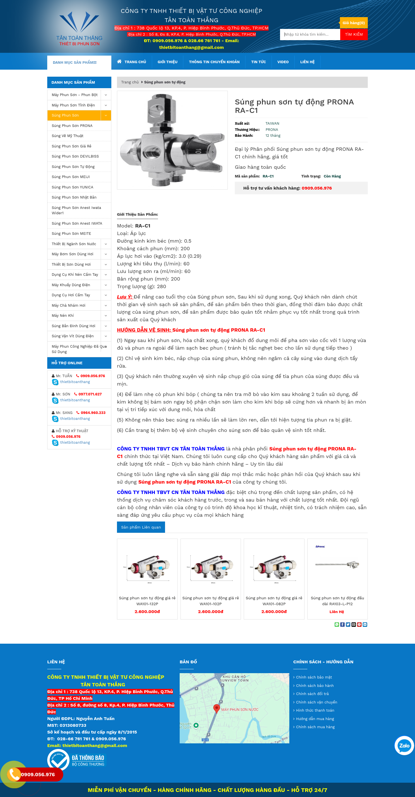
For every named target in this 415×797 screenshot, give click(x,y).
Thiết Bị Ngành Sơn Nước (81, 244)
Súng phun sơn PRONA (72, 126)
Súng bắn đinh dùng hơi (81, 326)
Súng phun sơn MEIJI (71, 177)
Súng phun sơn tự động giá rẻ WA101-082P (274, 601)
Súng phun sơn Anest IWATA (77, 223)
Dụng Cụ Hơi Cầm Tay (81, 295)
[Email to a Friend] (354, 624)
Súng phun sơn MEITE (71, 233)
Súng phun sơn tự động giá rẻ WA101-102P (210, 601)
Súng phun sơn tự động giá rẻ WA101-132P (147, 601)
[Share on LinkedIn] (365, 624)
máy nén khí (81, 316)
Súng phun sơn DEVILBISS (75, 156)
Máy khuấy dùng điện (81, 285)
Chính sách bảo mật (314, 677)
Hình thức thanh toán (315, 710)
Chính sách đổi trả (312, 694)
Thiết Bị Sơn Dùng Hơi (81, 264)
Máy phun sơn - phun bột (81, 95)
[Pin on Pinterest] (359, 624)
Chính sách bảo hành (315, 686)
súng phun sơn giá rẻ (71, 146)
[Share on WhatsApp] (337, 624)
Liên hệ (307, 62)
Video (283, 62)
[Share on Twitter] (348, 624)
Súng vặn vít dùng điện (81, 336)
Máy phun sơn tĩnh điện (81, 105)
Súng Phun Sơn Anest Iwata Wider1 (76, 210)
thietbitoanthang (71, 382)
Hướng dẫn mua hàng (315, 719)
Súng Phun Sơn (81, 115)
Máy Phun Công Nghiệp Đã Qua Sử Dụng (81, 347)
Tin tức (258, 62)
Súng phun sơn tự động (73, 167)
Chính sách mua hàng (315, 727)
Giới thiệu (167, 62)
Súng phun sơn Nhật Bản (74, 197)
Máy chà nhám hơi (81, 305)
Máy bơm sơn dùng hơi (81, 254)
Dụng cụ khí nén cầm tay (81, 275)
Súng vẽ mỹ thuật (68, 136)
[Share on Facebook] (342, 624)
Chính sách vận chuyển (316, 702)
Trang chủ (131, 61)
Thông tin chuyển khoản (214, 62)
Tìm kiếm (354, 34)
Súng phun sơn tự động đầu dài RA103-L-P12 (337, 601)
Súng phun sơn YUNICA (72, 187)
